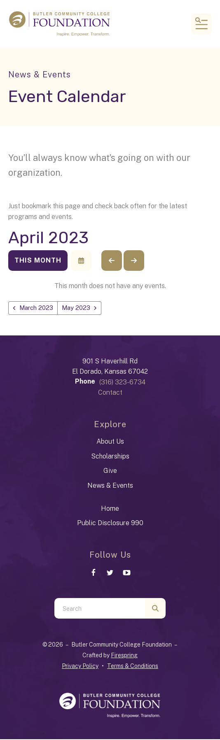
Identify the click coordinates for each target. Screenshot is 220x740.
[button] (201, 24)
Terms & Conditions (132, 666)
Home (110, 509)
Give (110, 471)
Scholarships (110, 457)
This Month (37, 260)
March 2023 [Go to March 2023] (38, 308)
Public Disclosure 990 (110, 524)
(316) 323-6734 (122, 382)
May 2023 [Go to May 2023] (81, 308)
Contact (110, 393)
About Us (110, 442)
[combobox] (99, 609)
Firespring (124, 656)
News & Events (110, 486)
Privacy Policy (80, 666)
